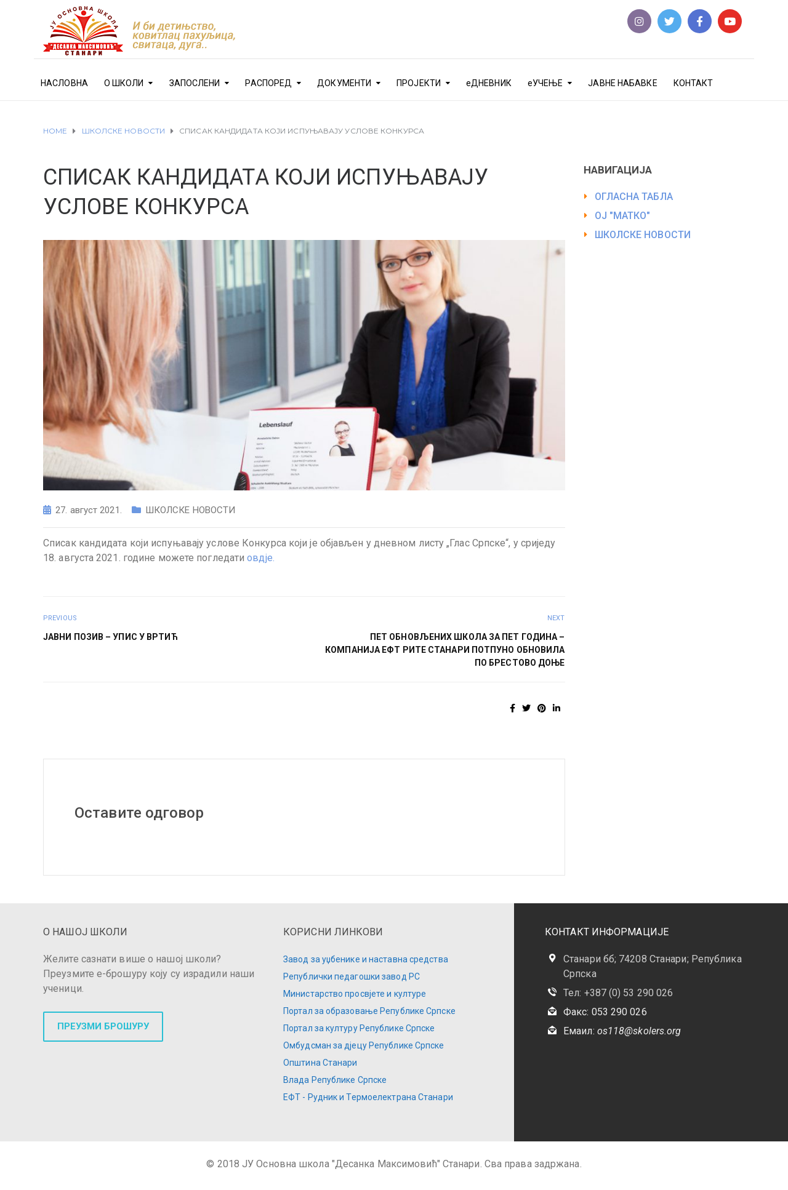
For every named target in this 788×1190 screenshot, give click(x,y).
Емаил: (622, 1031)
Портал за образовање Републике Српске (369, 1011)
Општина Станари (320, 1063)
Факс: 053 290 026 (605, 1012)
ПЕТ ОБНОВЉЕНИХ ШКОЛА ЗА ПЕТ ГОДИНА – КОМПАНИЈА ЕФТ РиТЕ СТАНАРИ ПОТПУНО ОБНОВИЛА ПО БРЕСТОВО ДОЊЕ (445, 650)
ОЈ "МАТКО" (623, 216)
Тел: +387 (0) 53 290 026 (618, 993)
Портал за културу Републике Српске (359, 1028)
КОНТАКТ (693, 83)
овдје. (261, 558)
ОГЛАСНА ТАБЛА (634, 196)
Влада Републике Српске (335, 1080)
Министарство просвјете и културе (354, 994)
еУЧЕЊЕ (545, 83)
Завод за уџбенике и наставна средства (365, 959)
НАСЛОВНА (64, 83)
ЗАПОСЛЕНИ (194, 83)
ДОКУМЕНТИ (344, 83)
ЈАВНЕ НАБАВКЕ (622, 83)
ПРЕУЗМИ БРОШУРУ (103, 1026)
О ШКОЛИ (124, 83)
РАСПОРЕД (268, 83)
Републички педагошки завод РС (351, 976)
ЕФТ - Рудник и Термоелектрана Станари (368, 1097)
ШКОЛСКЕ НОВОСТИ (190, 510)
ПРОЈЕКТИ (418, 83)
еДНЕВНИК (489, 83)
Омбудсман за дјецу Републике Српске (363, 1045)
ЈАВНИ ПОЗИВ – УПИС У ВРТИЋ (110, 637)
